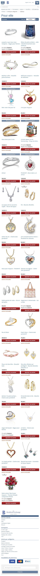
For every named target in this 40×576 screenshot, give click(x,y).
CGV (2, 536)
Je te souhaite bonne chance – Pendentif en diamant (29, 237)
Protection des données (7, 533)
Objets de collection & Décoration (9, 551)
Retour (3, 11)
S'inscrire (20, 572)
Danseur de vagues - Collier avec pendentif (29, 269)
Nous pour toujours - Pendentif (11, 268)
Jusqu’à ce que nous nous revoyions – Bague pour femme (11, 43)
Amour (4, 173)
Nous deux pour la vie (8, 139)
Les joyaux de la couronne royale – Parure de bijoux (9, 205)
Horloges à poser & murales (8, 546)
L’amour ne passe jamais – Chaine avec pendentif (9, 397)
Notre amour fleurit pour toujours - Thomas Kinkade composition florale (9, 495)
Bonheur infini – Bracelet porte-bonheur (9, 76)
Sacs (2, 555)
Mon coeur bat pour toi (8, 107)
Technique (15, 9)
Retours (3, 525)
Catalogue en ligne (5, 523)
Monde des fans (5, 9)
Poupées (28, 9)
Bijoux (22, 9)
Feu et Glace (5, 332)
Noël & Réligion (5, 553)
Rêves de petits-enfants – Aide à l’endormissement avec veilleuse (30, 43)
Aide (33, 2)
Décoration (35, 9)
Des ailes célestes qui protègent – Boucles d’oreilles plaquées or (29, 365)
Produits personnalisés (6, 544)
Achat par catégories (12, 11)
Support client (28, 2)
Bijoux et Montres (5, 543)
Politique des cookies (6, 534)
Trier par (23, 19)
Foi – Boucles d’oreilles (27, 205)
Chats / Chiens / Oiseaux (7, 548)
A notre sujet (4, 529)
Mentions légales (5, 531)
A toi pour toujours (26, 107)
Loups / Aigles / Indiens (6, 550)
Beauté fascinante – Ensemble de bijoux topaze (29, 462)
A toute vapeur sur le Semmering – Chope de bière (29, 140)
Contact (3, 519)
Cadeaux (22, 11)
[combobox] (20, 7)
